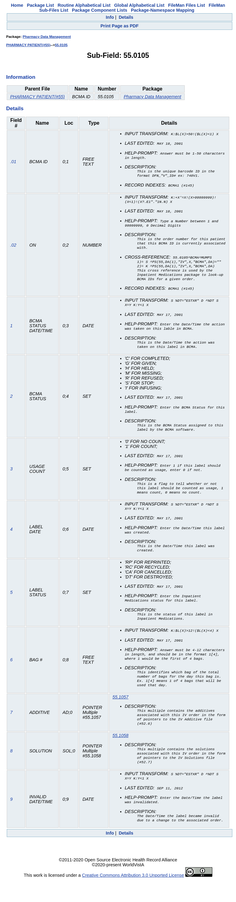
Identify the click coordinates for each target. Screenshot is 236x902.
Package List (40, 5)
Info (110, 17)
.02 (13, 247)
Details (126, 17)
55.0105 (61, 45)
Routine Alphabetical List (83, 5)
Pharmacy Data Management (47, 36)
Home (17, 5)
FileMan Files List (186, 5)
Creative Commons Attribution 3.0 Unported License (133, 897)
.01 (13, 161)
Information (20, 77)
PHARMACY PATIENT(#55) (28, 45)
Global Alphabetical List (139, 5)
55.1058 (120, 753)
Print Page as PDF (119, 25)
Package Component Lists (99, 10)
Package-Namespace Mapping (162, 10)
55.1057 (120, 712)
